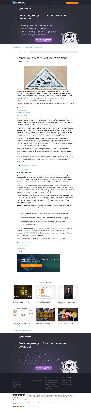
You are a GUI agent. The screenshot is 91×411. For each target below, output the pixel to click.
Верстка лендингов (66, 380)
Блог (14, 380)
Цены (48, 3)
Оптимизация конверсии (68, 384)
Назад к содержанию (23, 169)
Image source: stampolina (21, 248)
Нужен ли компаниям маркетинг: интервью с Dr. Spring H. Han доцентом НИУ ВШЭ (67, 302)
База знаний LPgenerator (19, 384)
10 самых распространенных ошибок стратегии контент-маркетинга (44, 301)
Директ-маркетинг (22, 110)
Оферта (31, 386)
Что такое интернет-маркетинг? (43, 323)
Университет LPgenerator (19, 382)
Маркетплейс (48, 388)
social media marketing (31, 232)
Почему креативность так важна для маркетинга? (21, 324)
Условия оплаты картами (18, 407)
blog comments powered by (22, 330)
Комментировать (32, 265)
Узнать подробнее (43, 40)
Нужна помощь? (58, 3)
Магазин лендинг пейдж (51, 384)
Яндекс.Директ (26, 230)
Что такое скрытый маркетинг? (29, 165)
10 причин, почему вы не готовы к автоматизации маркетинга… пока (21, 301)
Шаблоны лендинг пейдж (51, 382)
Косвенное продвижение (24, 112)
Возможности (34, 3)
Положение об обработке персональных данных (35, 381)
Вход (64, 3)
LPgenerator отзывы (17, 386)
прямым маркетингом (45, 124)
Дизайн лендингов (66, 382)
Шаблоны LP (42, 3)
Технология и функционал (51, 380)
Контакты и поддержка (34, 384)
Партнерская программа (51, 386)
